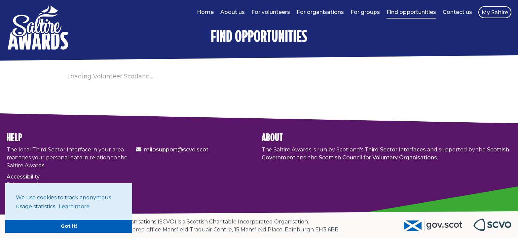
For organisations (320, 12)
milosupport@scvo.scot (176, 149)
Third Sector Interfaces (395, 149)
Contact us (457, 12)
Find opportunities (411, 12)
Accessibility (23, 177)
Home (205, 12)
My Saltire (495, 12)
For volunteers (270, 12)
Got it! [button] (69, 226)
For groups (365, 12)
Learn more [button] (74, 206)
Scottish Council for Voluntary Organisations (378, 157)
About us (232, 12)
